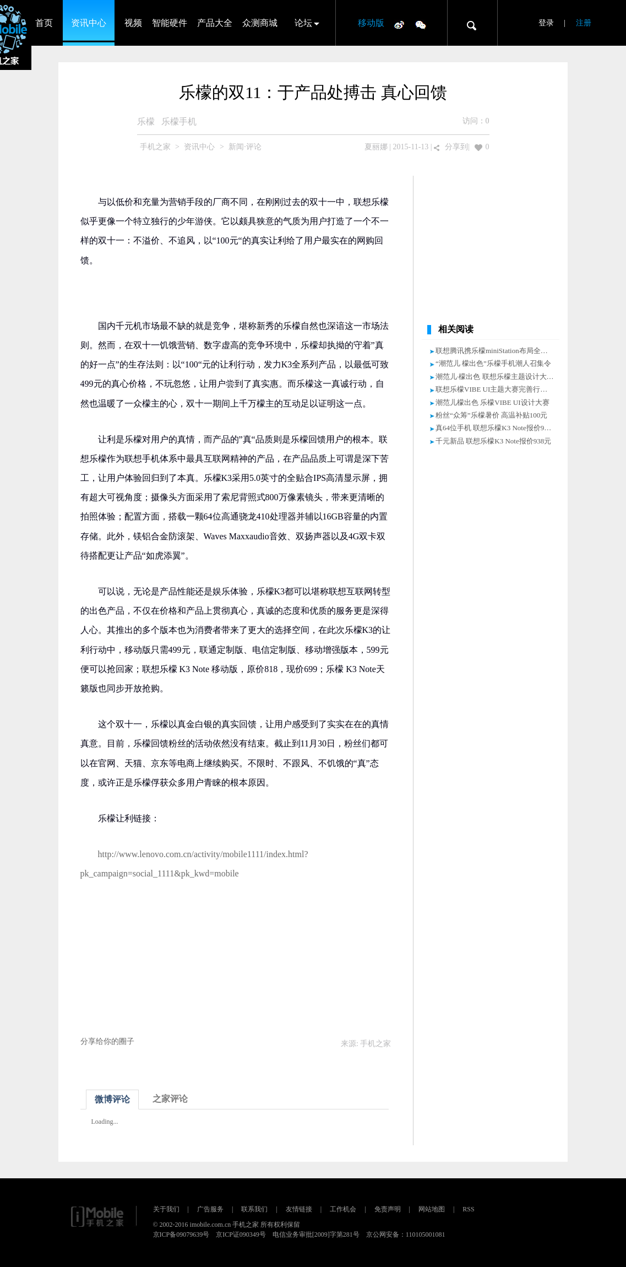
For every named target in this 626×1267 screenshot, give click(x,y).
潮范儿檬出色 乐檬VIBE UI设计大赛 (492, 402)
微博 (399, 24)
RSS (468, 1209)
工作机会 (343, 1209)
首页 (44, 23)
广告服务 (210, 1209)
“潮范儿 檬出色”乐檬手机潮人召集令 (493, 363)
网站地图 (431, 1209)
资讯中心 (88, 23)
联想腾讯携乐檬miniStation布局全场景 (495, 350)
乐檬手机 (179, 121)
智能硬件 (169, 23)
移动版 (371, 23)
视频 (133, 23)
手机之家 (155, 147)
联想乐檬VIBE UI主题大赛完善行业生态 (499, 389)
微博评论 (112, 1099)
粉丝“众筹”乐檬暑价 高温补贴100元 (491, 415)
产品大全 (214, 23)
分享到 (456, 147)
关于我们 (166, 1209)
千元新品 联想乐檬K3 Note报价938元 (493, 441)
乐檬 (146, 121)
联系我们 (254, 1209)
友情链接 (299, 1209)
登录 (546, 23)
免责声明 (387, 1209)
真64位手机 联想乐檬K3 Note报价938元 (497, 428)
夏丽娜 (376, 147)
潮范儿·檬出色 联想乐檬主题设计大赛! (496, 376)
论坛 (303, 23)
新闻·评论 (245, 147)
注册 (583, 23)
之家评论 (170, 1098)
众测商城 (259, 23)
